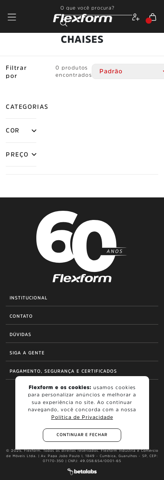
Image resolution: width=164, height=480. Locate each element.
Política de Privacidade (82, 417)
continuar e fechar (82, 435)
